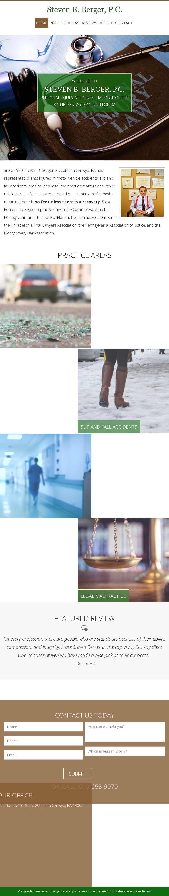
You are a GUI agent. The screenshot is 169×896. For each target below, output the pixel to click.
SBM (148, 891)
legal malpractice (66, 186)
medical (35, 186)
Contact (124, 22)
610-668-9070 (98, 820)
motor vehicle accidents (77, 178)
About (106, 22)
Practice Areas (64, 22)
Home (41, 22)
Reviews (89, 22)
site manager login (102, 891)
